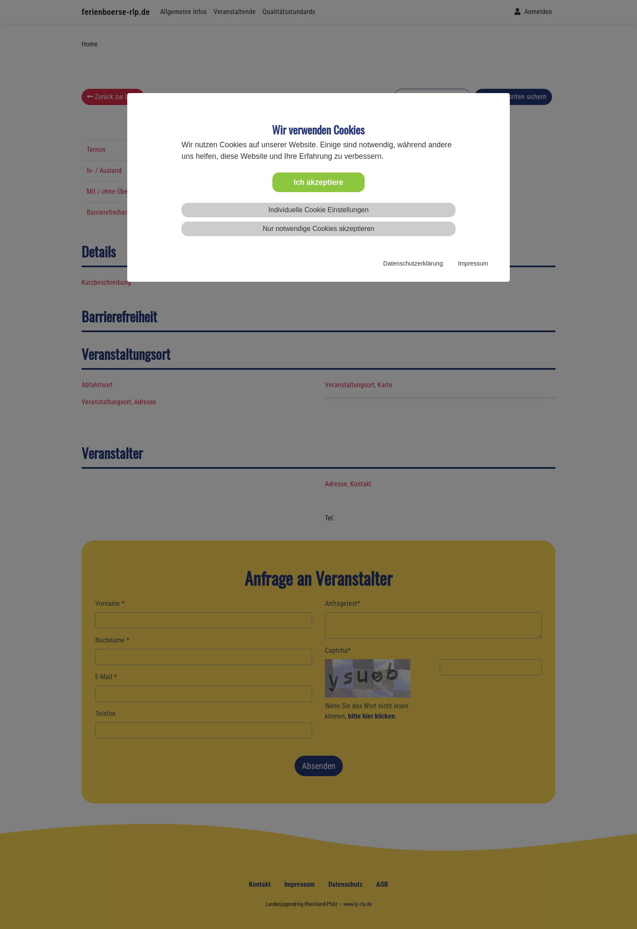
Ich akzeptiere (318, 182)
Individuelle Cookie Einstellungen (319, 209)
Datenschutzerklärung (413, 263)
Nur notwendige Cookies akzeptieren (318, 228)
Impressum (473, 263)
